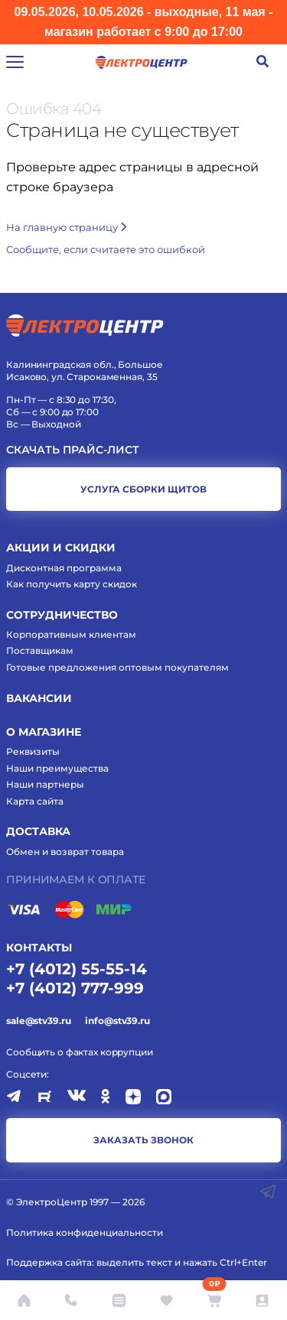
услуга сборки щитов (143, 489)
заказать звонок (143, 1140)
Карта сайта (35, 801)
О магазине (43, 732)
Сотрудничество (62, 615)
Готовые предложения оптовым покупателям (117, 667)
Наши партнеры (45, 784)
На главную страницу (66, 227)
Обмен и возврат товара (65, 851)
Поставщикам (39, 650)
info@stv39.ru (117, 1020)
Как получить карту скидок (71, 584)
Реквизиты (33, 751)
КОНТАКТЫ (39, 947)
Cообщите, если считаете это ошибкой (105, 249)
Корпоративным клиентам (71, 634)
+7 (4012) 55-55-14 (76, 969)
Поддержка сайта (49, 1262)
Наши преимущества (57, 768)
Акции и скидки (61, 547)
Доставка (38, 831)
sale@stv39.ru (38, 1020)
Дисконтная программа (64, 568)
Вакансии (39, 698)
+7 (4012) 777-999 (75, 988)
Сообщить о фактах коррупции (79, 1052)
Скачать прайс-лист (72, 450)
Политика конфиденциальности (84, 1232)
